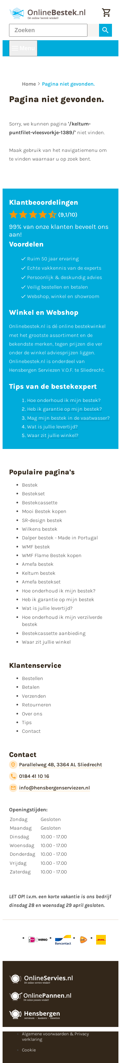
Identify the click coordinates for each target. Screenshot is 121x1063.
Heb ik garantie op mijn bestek (58, 599)
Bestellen (32, 678)
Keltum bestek (38, 573)
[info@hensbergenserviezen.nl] (49, 788)
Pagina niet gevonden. (68, 84)
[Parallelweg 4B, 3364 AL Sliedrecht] (55, 764)
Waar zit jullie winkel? (52, 435)
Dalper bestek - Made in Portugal (60, 538)
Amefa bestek (38, 564)
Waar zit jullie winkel (46, 642)
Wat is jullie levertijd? (52, 427)
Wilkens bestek (39, 529)
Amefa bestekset (41, 582)
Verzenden (34, 696)
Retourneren (36, 705)
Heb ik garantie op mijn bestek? (64, 409)
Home (29, 84)
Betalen (31, 687)
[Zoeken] (48, 30)
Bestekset (33, 493)
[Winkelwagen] (106, 13)
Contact (31, 731)
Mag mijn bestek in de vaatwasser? (68, 418)
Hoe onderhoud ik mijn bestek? (64, 400)
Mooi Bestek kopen (44, 511)
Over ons (32, 714)
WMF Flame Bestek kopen (52, 555)
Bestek (30, 485)
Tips (27, 722)
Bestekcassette (39, 502)
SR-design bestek (42, 520)
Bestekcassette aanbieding (54, 633)
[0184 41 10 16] (29, 776)
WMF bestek (36, 547)
